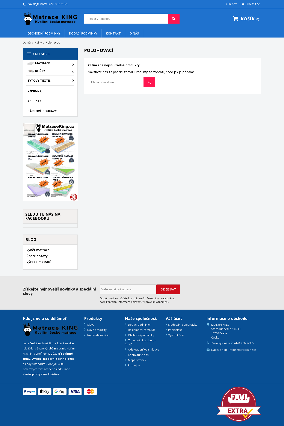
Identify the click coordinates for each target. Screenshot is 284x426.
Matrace (38, 63)
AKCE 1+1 (34, 101)
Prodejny (133, 365)
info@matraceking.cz (242, 350)
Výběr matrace (38, 250)
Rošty (36, 71)
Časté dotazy (37, 256)
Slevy (90, 325)
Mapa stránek (136, 360)
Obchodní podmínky (43, 33)
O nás (134, 33)
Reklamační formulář (141, 330)
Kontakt (113, 33)
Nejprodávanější (98, 335)
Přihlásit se (175, 330)
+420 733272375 (57, 4)
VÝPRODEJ (34, 91)
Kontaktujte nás (138, 355)
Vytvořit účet (176, 335)
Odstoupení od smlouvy (143, 349)
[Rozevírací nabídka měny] (232, 4)
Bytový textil (39, 80)
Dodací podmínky (83, 33)
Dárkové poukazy (42, 111)
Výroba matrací (39, 261)
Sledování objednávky (182, 325)
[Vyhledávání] (132, 19)
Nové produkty (97, 330)
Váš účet (174, 318)
